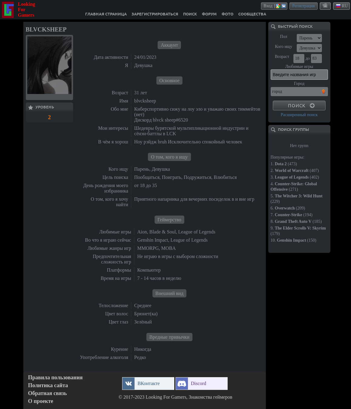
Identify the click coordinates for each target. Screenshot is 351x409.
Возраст (282, 56)
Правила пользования (55, 378)
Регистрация (303, 6)
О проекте (40, 401)
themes (326, 6)
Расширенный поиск (299, 114)
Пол (283, 36)
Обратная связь (47, 393)
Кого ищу (283, 46)
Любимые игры (299, 66)
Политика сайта (48, 385)
